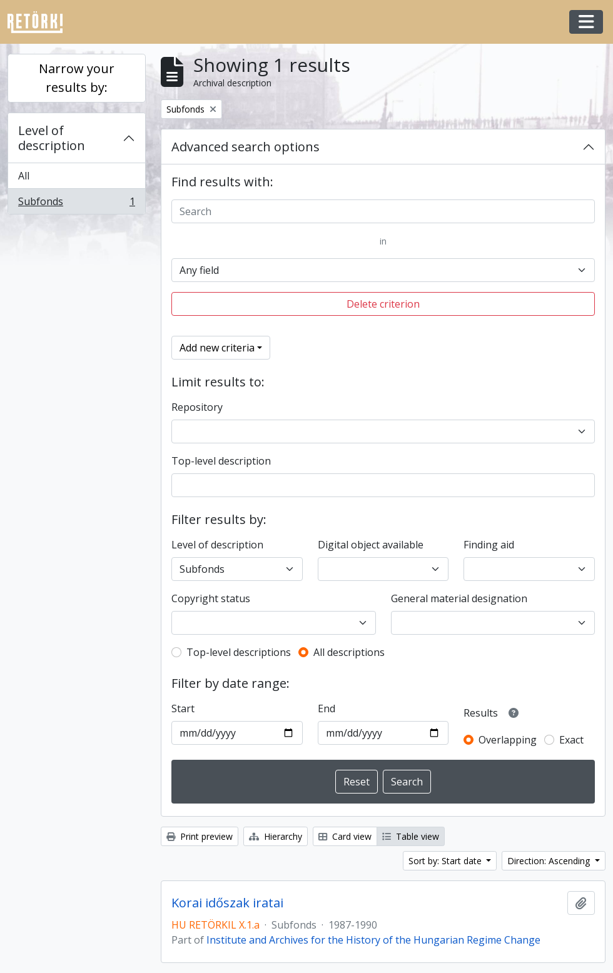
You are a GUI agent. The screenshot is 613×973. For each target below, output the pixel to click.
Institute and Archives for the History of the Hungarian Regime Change (373, 940)
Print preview (199, 836)
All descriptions (349, 652)
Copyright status (210, 598)
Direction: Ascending (549, 861)
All (23, 176)
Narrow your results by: (76, 78)
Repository (197, 407)
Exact (571, 740)
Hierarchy (275, 836)
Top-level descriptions (238, 652)
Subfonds (76, 204)
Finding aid (489, 545)
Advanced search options (245, 146)
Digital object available (370, 545)
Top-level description (221, 461)
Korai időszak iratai (227, 902)
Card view (345, 836)
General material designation (459, 598)
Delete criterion (383, 304)
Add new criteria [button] (217, 348)
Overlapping (508, 740)
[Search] (383, 211)
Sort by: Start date (446, 861)
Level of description (51, 138)
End (326, 708)
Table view (410, 836)
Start (183, 708)
